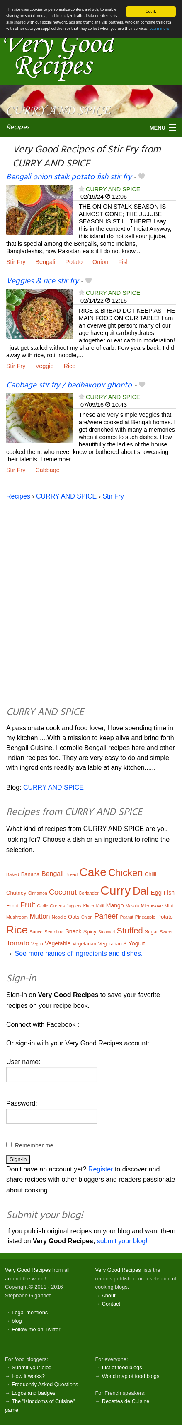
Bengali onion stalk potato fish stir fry (68, 177)
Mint (169, 905)
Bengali (45, 262)
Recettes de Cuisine (126, 1401)
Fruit (27, 905)
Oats (73, 917)
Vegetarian (84, 944)
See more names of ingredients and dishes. (79, 953)
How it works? (28, 1376)
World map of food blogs (130, 1376)
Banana (30, 874)
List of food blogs (122, 1367)
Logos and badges (33, 1393)
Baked (12, 874)
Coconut (63, 892)
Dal (141, 891)
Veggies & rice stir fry (42, 281)
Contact (111, 1304)
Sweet (166, 931)
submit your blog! (122, 1240)
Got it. (151, 11)
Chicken (125, 872)
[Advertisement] (91, 602)
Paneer (106, 916)
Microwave (152, 905)
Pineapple (145, 916)
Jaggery (74, 906)
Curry (115, 890)
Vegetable (57, 943)
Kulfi (100, 906)
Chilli (150, 874)
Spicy (90, 932)
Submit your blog (31, 1367)
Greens (57, 905)
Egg (156, 892)
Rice (69, 366)
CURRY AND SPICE (113, 188)
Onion (100, 262)
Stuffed (130, 930)
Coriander (88, 893)
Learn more (159, 28)
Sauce (35, 931)
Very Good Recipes (28, 1270)
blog (17, 1321)
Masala (132, 906)
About (108, 1295)
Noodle (59, 916)
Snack (73, 931)
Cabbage (47, 470)
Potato (74, 262)
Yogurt (137, 943)
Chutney (16, 893)
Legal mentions (30, 1312)
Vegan (37, 944)
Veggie (44, 366)
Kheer (89, 906)
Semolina (53, 931)
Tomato (17, 943)
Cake (93, 872)
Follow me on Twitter (36, 1329)
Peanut (126, 917)
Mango (115, 905)
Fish (123, 262)
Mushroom (17, 916)
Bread (72, 874)
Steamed (106, 932)
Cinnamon (37, 893)
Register (100, 1169)
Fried (12, 905)
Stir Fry (15, 262)
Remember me (34, 1145)
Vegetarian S (112, 944)
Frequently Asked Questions (45, 1384)
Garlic (42, 906)
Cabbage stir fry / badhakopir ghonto (69, 385)
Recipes (17, 127)
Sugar (151, 932)
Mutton (39, 916)
